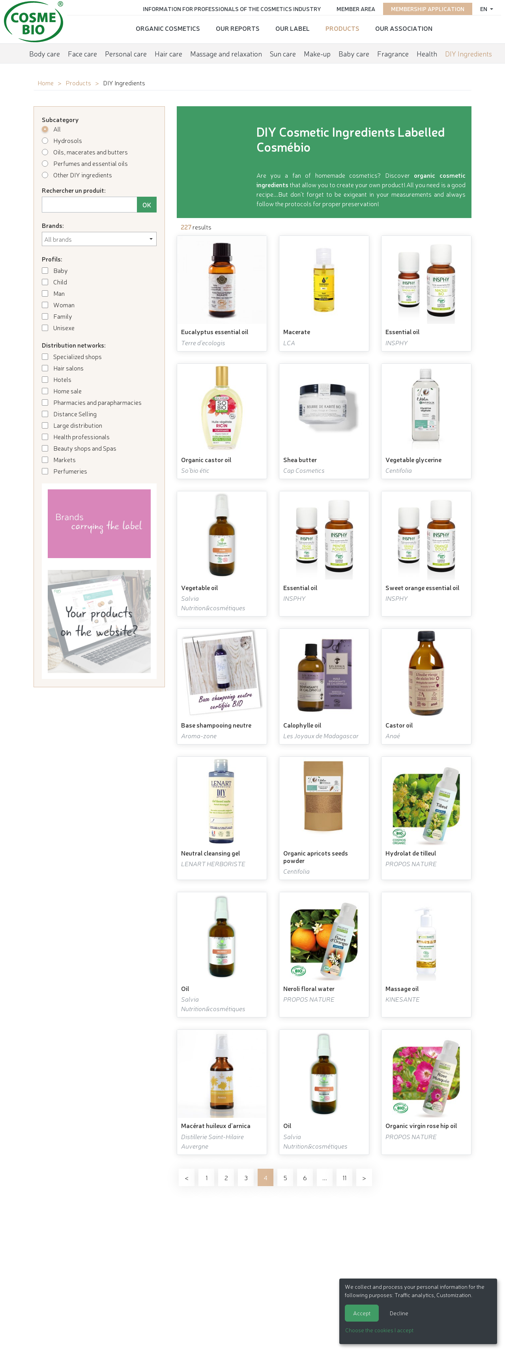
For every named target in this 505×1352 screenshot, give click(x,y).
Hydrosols (62, 140)
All (51, 128)
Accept (361, 1312)
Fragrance (393, 53)
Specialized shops (72, 356)
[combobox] (99, 239)
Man (53, 293)
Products (342, 28)
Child (54, 281)
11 (344, 1177)
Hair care (168, 53)
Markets (59, 459)
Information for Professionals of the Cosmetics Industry (232, 8)
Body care (44, 53)
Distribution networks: (74, 344)
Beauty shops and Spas (79, 448)
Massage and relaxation (226, 53)
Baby (55, 270)
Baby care (354, 53)
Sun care (283, 53)
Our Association (403, 28)
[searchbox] (99, 239)
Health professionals (76, 436)
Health (427, 53)
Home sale (62, 390)
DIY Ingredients (468, 53)
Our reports (238, 28)
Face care (82, 53)
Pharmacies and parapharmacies (92, 402)
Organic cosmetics (168, 28)
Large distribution (72, 425)
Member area (356, 8)
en (484, 8)
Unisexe (58, 327)
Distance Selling (69, 413)
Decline (399, 1312)
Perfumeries (64, 470)
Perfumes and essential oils (85, 163)
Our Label (292, 28)
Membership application (427, 8)
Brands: (53, 225)
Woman (58, 304)
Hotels (56, 379)
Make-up (317, 53)
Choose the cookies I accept (379, 1329)
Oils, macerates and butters (85, 151)
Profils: (52, 258)
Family (57, 316)
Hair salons (63, 367)
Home (45, 82)
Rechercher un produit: (74, 190)
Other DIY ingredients (77, 174)
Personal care (126, 53)
